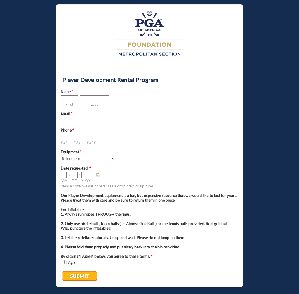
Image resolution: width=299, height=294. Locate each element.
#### (91, 142)
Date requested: (76, 168)
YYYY (86, 180)
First (69, 104)
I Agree (72, 262)
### (64, 142)
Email (66, 113)
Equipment (71, 151)
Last (94, 104)
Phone (67, 130)
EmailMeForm (149, 37)
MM (64, 180)
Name (67, 91)
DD (75, 180)
